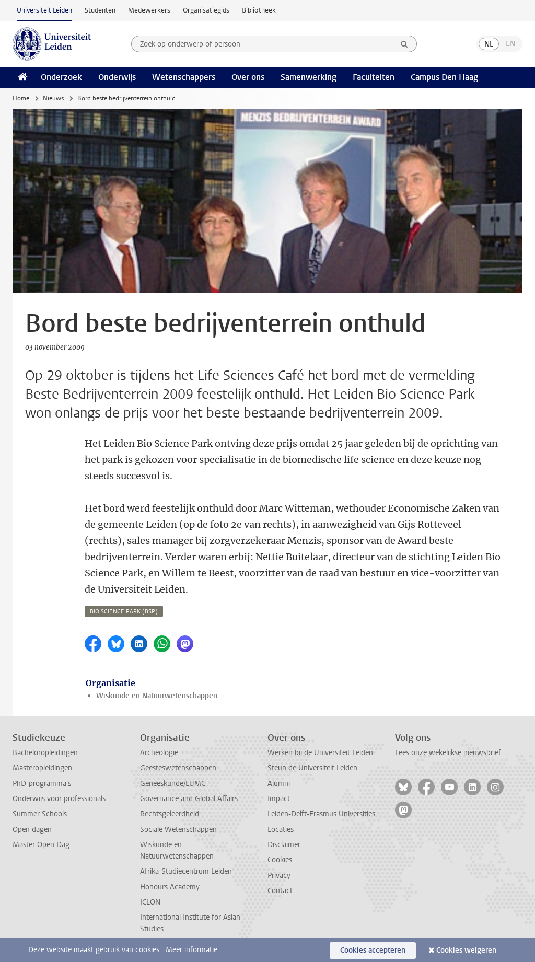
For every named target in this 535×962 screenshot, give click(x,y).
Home (21, 98)
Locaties (281, 829)
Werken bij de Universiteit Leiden (320, 753)
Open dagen (32, 829)
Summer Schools (40, 814)
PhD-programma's (42, 784)
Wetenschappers (183, 77)
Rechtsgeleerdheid (169, 814)
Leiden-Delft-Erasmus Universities (321, 814)
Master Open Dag (41, 845)
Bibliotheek (259, 10)
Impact (279, 799)
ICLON (150, 902)
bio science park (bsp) (124, 612)
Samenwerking (308, 77)
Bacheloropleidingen (45, 753)
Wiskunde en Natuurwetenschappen (156, 696)
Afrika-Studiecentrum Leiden (186, 871)
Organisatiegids (206, 10)
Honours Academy (170, 887)
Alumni (279, 784)
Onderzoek (61, 77)
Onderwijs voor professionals (59, 799)
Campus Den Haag (444, 77)
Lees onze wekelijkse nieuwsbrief (448, 753)
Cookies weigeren (466, 950)
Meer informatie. (192, 950)
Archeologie (159, 753)
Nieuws (53, 98)
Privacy (279, 875)
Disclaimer (284, 845)
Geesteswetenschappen (178, 768)
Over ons (247, 77)
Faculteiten (373, 77)
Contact (280, 891)
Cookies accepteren (372, 950)
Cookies (280, 860)
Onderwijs (117, 77)
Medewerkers (149, 10)
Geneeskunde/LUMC (172, 784)
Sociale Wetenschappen (178, 829)
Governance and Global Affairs (189, 799)
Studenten (100, 10)
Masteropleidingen (42, 768)
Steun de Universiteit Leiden (312, 768)
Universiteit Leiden (44, 10)
